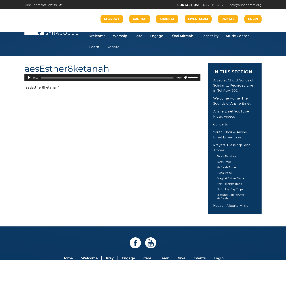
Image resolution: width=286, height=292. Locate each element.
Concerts (220, 124)
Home (68, 258)
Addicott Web (115, 278)
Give (181, 258)
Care (138, 36)
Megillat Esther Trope (230, 178)
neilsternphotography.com (190, 278)
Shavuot (111, 19)
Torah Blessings (226, 156)
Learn (94, 47)
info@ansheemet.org (245, 5)
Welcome (97, 36)
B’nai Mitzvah (182, 36)
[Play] (29, 77)
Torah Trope (224, 162)
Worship (120, 36)
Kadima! (139, 19)
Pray (110, 258)
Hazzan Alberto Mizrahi (232, 206)
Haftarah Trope (226, 167)
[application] (112, 77)
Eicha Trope (224, 173)
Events (200, 258)
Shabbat (167, 19)
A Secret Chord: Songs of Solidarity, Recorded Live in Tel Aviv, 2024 (233, 85)
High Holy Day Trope (230, 189)
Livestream (198, 19)
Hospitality (210, 36)
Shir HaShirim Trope (229, 184)
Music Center (237, 36)
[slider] (107, 78)
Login (253, 19)
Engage (156, 36)
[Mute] (185, 77)
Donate (228, 19)
